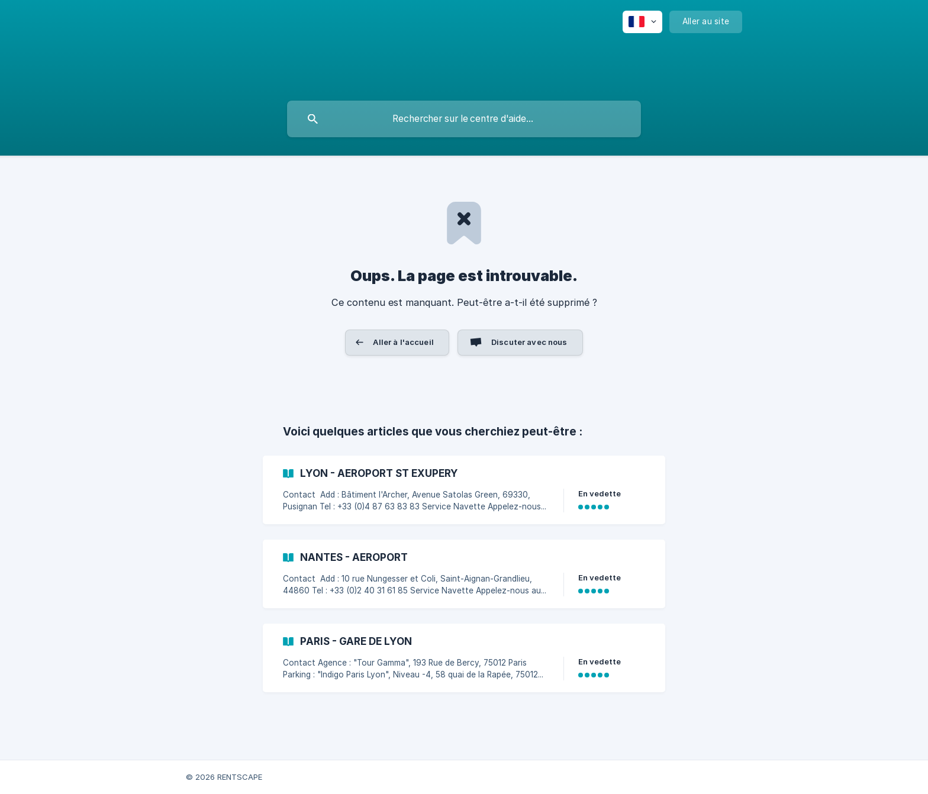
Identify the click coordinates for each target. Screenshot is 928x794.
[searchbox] (464, 119)
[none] (642, 22)
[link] (464, 490)
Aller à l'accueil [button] (403, 342)
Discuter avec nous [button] (529, 342)
